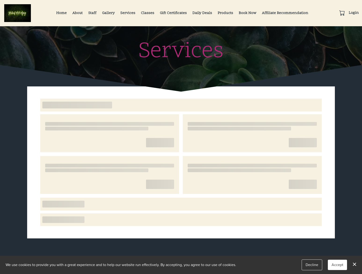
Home (61, 13)
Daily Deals (202, 13)
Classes (147, 13)
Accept (337, 264)
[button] (342, 13)
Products (225, 13)
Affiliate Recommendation (285, 13)
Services (127, 13)
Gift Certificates (173, 13)
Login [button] (354, 12)
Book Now (247, 13)
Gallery (108, 13)
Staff (92, 13)
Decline (312, 264)
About (77, 13)
